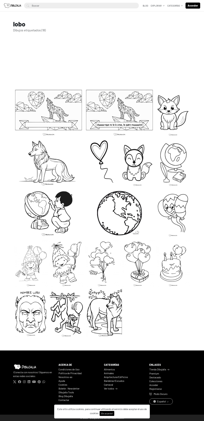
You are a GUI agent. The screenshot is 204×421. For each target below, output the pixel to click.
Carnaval (108, 384)
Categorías (173, 5)
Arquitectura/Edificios (116, 376)
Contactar (63, 399)
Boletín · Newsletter (69, 388)
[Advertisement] (102, 65)
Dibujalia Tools (66, 392)
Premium (154, 373)
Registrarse (155, 388)
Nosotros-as (65, 376)
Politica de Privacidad (70, 373)
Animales (109, 373)
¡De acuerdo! (107, 413)
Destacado (155, 377)
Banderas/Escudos (114, 380)
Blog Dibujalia (65, 396)
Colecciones (155, 381)
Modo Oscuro (158, 393)
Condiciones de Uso (69, 369)
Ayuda (61, 380)
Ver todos (109, 388)
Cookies (62, 384)
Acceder (153, 384)
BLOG (145, 5)
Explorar (156, 5)
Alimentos (109, 369)
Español (159, 401)
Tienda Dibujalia (157, 369)
